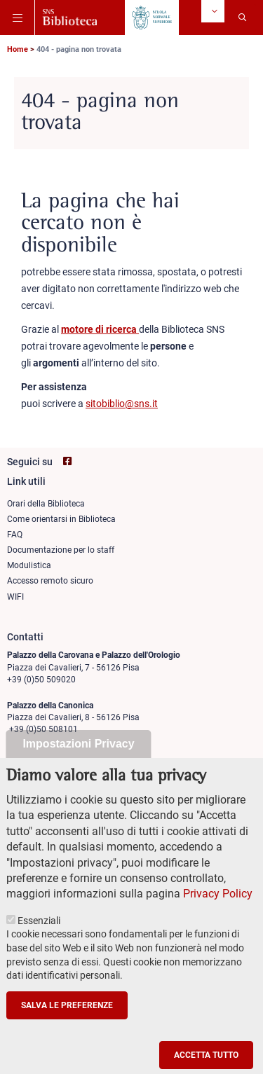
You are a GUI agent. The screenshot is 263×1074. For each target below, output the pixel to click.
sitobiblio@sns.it (122, 403)
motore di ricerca (100, 329)
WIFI (15, 597)
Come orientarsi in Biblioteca (61, 519)
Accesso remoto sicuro (50, 581)
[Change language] (213, 11)
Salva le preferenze (67, 1029)
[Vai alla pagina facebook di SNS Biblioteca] (67, 461)
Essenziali (39, 944)
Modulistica (29, 565)
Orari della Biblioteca (46, 504)
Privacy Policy (217, 918)
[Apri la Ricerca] (242, 18)
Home (17, 49)
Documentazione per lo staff (60, 550)
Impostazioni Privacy (78, 768)
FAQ (14, 534)
